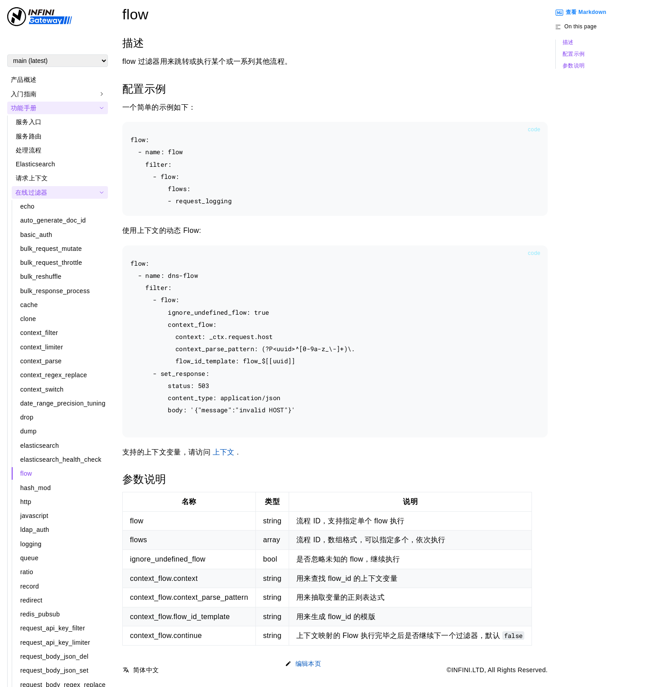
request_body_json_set (54, 670)
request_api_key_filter (52, 628)
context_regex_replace (53, 375)
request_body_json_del (54, 656)
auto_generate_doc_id (53, 220)
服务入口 (28, 121)
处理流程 (28, 150)
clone (28, 318)
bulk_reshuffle (41, 276)
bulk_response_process (55, 290)
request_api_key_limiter (55, 642)
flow (26, 473)
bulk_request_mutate (51, 248)
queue (29, 558)
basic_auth (36, 234)
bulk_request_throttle (51, 262)
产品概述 (23, 79)
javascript (34, 515)
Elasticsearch (35, 164)
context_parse (41, 361)
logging (30, 544)
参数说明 (574, 66)
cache (29, 304)
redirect (31, 600)
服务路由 (28, 136)
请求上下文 (32, 178)
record (29, 586)
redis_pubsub (40, 614)
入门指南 (23, 94)
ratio (26, 571)
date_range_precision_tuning (63, 403)
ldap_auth (34, 529)
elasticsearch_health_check (61, 459)
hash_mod (35, 487)
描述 (568, 42)
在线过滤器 (31, 192)
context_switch (41, 389)
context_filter (39, 332)
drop (26, 417)
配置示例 (574, 54)
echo (27, 206)
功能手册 (23, 108)
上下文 (224, 452)
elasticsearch (39, 445)
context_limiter (41, 347)
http (25, 501)
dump (28, 431)
